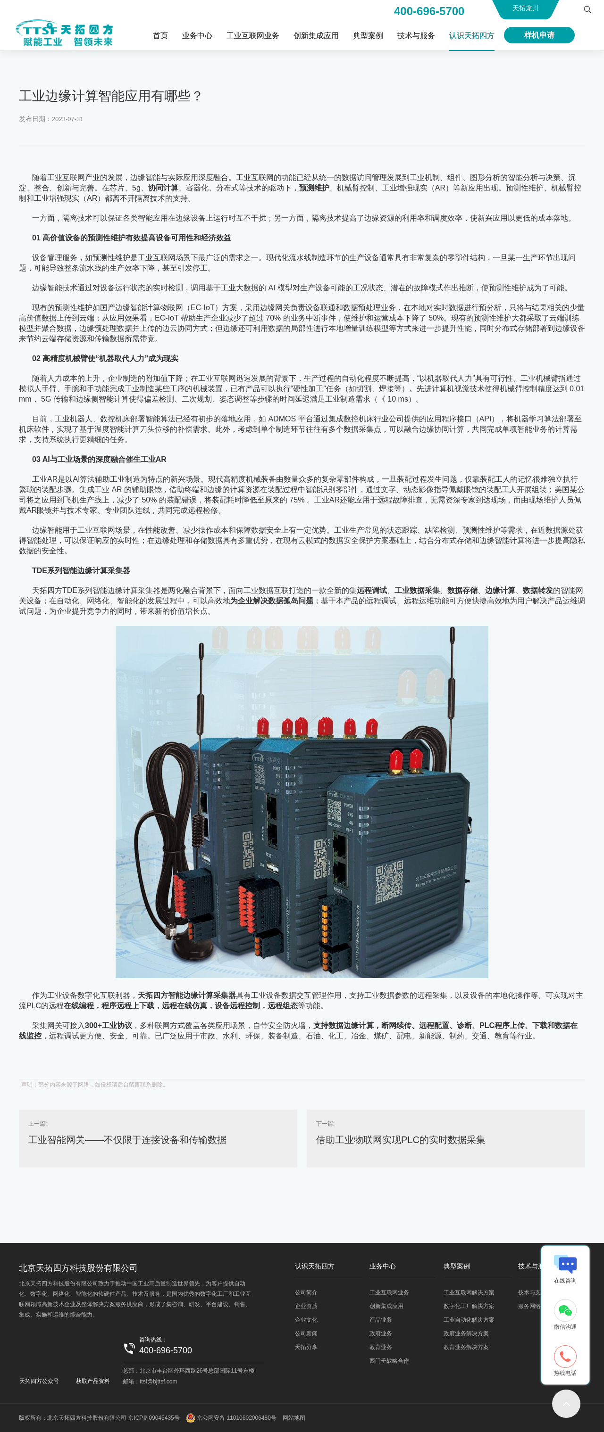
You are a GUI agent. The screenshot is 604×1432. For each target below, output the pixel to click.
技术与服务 (416, 36)
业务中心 (197, 36)
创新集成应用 (316, 36)
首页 (160, 36)
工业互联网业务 (252, 36)
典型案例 (368, 36)
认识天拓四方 (472, 36)
